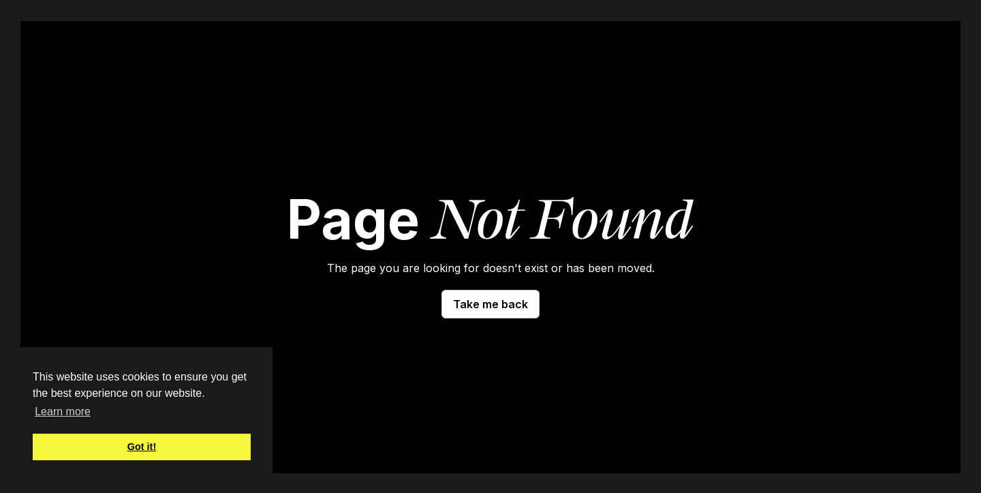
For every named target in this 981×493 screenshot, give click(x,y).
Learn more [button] (63, 411)
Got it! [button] (141, 446)
